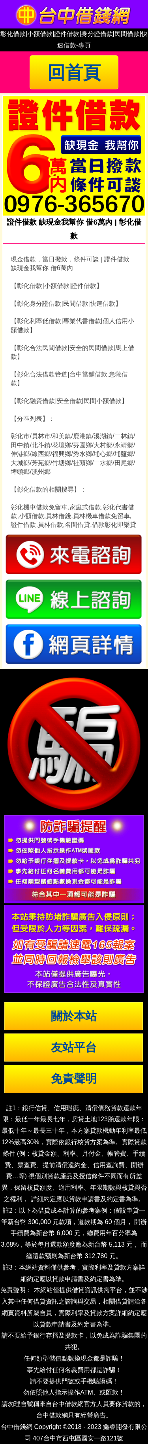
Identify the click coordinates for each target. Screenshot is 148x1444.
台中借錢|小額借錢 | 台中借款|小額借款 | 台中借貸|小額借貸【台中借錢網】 (74, 14)
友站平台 (74, 1047)
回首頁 (74, 72)
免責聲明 (74, 1078)
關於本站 (74, 1016)
